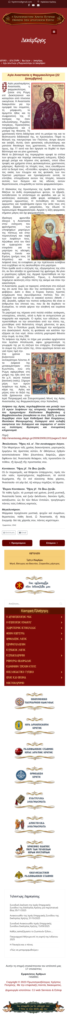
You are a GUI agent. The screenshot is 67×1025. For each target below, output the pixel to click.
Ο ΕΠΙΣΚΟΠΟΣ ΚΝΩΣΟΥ (18, 622)
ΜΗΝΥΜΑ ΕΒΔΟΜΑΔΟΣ (18, 661)
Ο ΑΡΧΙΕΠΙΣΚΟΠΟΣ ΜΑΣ (19, 617)
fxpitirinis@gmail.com (22, 1)
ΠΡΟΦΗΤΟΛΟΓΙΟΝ (15, 644)
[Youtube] (33, 5)
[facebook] (29, 5)
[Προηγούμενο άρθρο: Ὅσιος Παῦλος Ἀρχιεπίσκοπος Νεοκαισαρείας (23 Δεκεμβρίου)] (17, 543)
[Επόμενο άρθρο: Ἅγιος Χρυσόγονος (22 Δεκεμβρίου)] (52, 543)
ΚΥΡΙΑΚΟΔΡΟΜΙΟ (15, 655)
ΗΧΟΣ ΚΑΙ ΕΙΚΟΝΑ (16, 677)
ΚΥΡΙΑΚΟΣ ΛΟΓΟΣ (15, 650)
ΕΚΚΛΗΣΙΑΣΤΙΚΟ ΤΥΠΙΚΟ (20, 672)
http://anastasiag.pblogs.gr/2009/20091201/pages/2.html (34, 438)
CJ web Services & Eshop (47, 990)
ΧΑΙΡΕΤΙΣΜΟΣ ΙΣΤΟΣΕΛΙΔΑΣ (21, 628)
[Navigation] (54, 31)
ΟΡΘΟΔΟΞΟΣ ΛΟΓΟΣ (16, 639)
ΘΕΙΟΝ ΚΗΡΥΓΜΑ (15, 633)
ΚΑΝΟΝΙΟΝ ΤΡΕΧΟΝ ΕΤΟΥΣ (21, 666)
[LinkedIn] (38, 5)
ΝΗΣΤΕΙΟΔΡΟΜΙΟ (15, 683)
